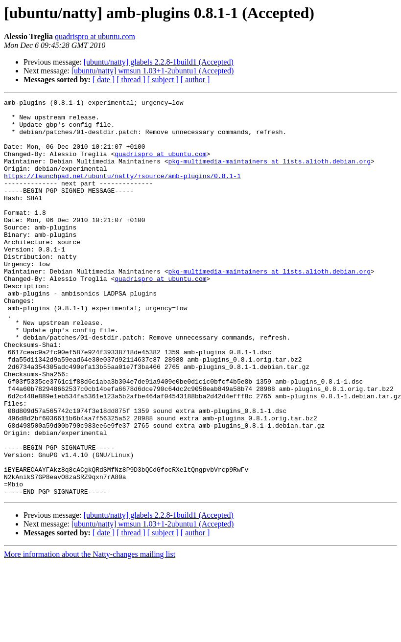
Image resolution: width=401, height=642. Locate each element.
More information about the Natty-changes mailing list (89, 633)
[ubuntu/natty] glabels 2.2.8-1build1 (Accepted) (159, 62)
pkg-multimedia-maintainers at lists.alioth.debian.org (269, 174)
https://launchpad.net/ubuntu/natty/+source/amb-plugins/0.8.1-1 (122, 191)
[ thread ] (131, 79)
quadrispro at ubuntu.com (95, 36)
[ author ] (195, 79)
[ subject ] (163, 79)
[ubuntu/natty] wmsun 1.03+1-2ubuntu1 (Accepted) (152, 71)
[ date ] (104, 79)
